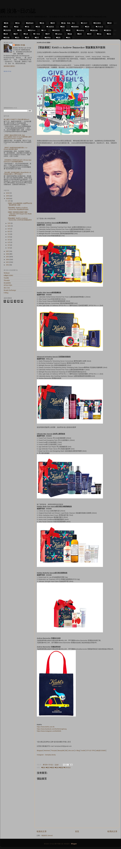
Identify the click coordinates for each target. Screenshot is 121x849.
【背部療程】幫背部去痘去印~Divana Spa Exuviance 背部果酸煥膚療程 (17, 161)
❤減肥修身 (29, 23)
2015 (7, 257)
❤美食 (17, 23)
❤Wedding (80, 30)
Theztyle (54, 750)
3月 (9, 245)
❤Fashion (59, 34)
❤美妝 (27, 27)
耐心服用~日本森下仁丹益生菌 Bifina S (16, 119)
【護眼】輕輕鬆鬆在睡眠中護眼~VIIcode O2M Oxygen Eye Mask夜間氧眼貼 (19, 213)
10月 (9, 226)
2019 (7, 196)
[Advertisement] (17, 90)
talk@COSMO (101, 750)
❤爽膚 (68, 30)
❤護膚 (6, 23)
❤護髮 (16, 27)
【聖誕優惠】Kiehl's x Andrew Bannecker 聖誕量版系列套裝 (17, 208)
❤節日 (37, 37)
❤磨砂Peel (31, 30)
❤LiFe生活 (99, 27)
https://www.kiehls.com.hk (45, 727)
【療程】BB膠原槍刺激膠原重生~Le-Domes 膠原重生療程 (16, 148)
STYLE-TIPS (90, 750)
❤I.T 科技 (37, 34)
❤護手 (16, 34)
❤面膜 (109, 23)
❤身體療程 (75, 27)
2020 (8, 193)
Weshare (47, 750)
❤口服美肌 (50, 27)
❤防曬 (19, 30)
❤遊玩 (68, 37)
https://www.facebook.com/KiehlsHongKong (51, 729)
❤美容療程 (97, 23)
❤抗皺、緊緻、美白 (68, 23)
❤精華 (53, 23)
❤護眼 (63, 27)
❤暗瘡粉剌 (56, 30)
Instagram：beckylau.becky (46, 755)
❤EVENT (84, 23)
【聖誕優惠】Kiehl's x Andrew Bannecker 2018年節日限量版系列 (19, 219)
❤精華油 (47, 37)
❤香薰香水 (107, 30)
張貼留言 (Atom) (47, 835)
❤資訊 (17, 37)
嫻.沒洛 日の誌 (7, 71)
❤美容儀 (6, 37)
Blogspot (40, 750)
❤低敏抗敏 (94, 30)
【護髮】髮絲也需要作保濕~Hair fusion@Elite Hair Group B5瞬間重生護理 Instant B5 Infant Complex (17, 136)
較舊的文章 (112, 831)
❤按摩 (6, 34)
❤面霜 (38, 27)
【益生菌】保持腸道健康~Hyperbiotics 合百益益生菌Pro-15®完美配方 (17, 173)
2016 (7, 254)
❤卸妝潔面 (7, 30)
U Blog (77, 750)
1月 (9, 248)
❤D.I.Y (44, 30)
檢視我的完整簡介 (9, 66)
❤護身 (87, 27)
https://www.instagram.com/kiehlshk (49, 731)
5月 (9, 240)
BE (66, 750)
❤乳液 (26, 34)
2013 (7, 262)
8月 (9, 231)
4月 (9, 242)
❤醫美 (6, 27)
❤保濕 (42, 23)
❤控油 (99, 34)
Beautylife (61, 750)
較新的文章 (42, 831)
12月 (9, 201)
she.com (71, 750)
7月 (9, 234)
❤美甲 (48, 34)
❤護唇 (58, 37)
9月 (9, 229)
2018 (7, 198)
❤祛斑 (27, 37)
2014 (7, 259)
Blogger (74, 844)
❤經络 (109, 34)
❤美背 (89, 34)
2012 (7, 265)
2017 (7, 251)
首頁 (77, 831)
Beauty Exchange (10, 290)
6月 (9, 237)
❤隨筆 (80, 34)
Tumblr (83, 750)
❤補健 (70, 34)
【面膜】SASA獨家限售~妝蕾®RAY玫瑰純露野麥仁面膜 (19, 204)
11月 (9, 223)
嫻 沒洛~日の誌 (18, 11)
